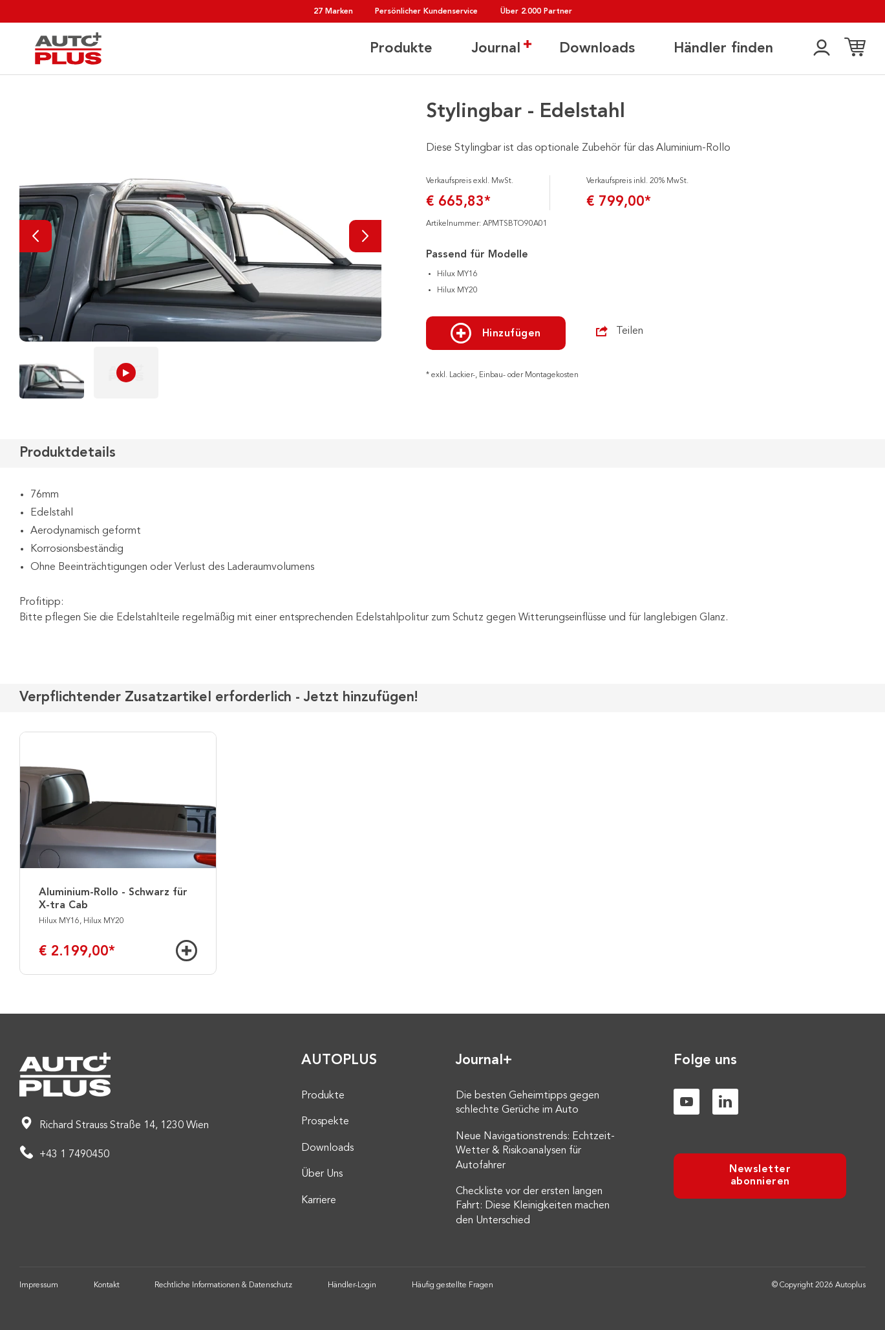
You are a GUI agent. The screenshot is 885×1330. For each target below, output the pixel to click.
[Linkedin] (725, 1102)
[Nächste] (365, 236)
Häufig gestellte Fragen (452, 1285)
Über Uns (322, 1174)
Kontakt (107, 1285)
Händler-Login (352, 1285)
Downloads (597, 48)
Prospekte (325, 1122)
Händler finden (723, 48)
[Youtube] (686, 1102)
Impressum (38, 1285)
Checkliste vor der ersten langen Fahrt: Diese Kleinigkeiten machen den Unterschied (533, 1206)
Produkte (401, 48)
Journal (495, 48)
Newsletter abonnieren (760, 1175)
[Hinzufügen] (186, 950)
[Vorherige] (35, 236)
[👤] (821, 48)
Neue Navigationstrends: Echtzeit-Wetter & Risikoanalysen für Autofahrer (535, 1151)
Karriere (318, 1200)
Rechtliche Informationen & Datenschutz (223, 1285)
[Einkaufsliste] (855, 48)
